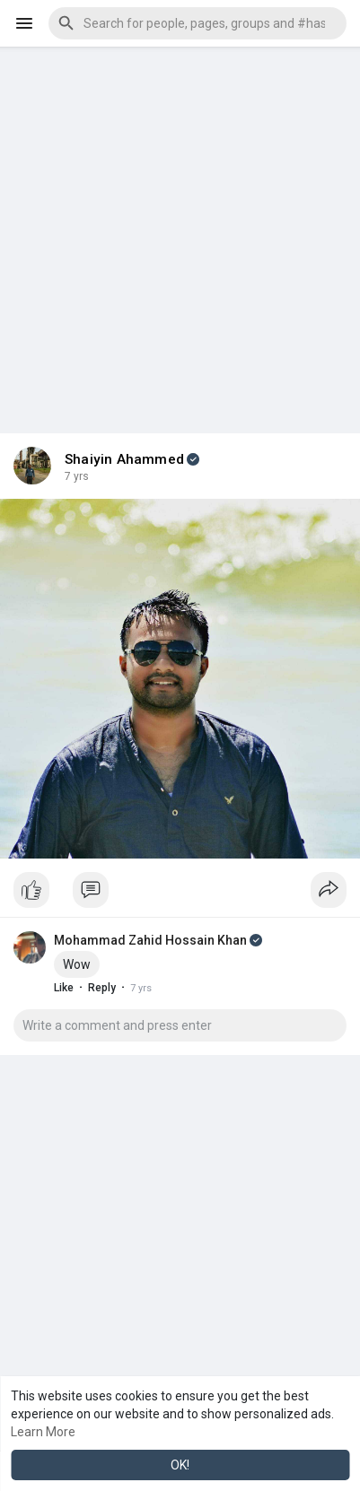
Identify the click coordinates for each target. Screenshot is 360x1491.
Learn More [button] (43, 1432)
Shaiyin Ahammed (124, 459)
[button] (197, 23)
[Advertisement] (180, 226)
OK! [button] (180, 1465)
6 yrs (77, 476)
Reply (102, 987)
